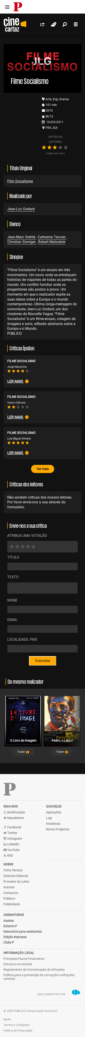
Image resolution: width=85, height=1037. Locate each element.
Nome (12, 600)
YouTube (11, 850)
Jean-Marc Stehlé (21, 237)
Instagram (12, 839)
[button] (23, 752)
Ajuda (7, 1019)
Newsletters (13, 818)
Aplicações (53, 812)
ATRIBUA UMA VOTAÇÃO (27, 535)
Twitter (10, 833)
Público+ (9, 898)
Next (76, 726)
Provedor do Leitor (16, 881)
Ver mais (42, 469)
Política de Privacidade (17, 1030)
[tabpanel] (23, 726)
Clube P (8, 942)
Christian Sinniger (21, 242)
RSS (8, 856)
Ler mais (18, 381)
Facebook (12, 827)
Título (13, 557)
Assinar (8, 920)
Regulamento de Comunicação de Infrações (34, 969)
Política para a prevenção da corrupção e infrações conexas (39, 976)
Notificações (14, 812)
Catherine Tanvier (52, 237)
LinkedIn (11, 844)
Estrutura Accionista (17, 964)
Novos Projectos (57, 829)
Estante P (10, 926)
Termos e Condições (16, 1025)
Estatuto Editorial (15, 876)
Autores (9, 887)
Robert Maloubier (52, 242)
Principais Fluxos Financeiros (23, 959)
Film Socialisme (20, 181)
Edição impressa (15, 937)
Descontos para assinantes (22, 931)
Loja (49, 818)
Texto (13, 577)
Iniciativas (53, 823)
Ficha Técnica (12, 870)
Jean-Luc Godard (21, 209)
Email (12, 620)
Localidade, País (22, 639)
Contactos (10, 893)
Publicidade (11, 904)
